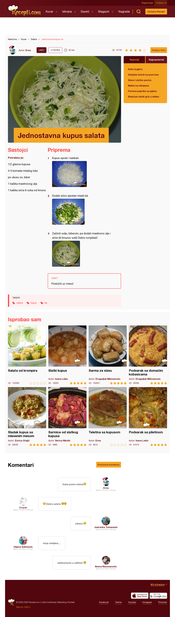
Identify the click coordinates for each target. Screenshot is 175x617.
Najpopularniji (156, 59)
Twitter (118, 602)
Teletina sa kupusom (108, 416)
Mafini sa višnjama (138, 85)
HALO (27, 607)
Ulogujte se (161, 3)
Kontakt (71, 602)
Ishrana (67, 11)
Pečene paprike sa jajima (142, 91)
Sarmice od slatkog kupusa (67, 416)
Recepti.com (24, 10)
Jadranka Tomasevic (106, 527)
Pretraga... (138, 12)
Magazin (103, 11)
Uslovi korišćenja (48, 602)
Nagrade (124, 11)
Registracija (147, 3)
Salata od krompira (27, 355)
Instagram (147, 602)
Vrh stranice (158, 584)
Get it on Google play (158, 596)
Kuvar (49, 11)
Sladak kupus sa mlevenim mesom (27, 416)
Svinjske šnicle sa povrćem (143, 74)
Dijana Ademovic (23, 546)
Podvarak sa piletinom (148, 416)
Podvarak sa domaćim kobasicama (148, 355)
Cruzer (23, 507)
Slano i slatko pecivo (139, 80)
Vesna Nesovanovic (106, 566)
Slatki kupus (67, 355)
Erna (28, 50)
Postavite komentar (109, 464)
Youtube (132, 602)
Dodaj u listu (159, 50)
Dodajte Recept (156, 11)
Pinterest (162, 602)
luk (46, 302)
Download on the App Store (139, 596)
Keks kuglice (135, 69)
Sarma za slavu (108, 355)
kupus (34, 302)
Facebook (104, 602)
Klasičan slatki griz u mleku (143, 96)
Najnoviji (134, 59)
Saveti (85, 11)
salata (19, 302)
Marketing (62, 602)
